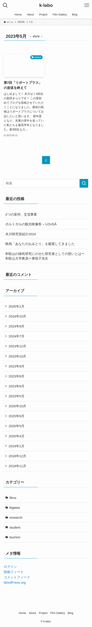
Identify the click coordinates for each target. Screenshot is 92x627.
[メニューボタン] (86, 5)
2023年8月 (16, 376)
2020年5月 (16, 426)
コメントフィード (17, 577)
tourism (14, 537)
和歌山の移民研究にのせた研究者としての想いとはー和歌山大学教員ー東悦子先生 (45, 256)
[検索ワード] (46, 183)
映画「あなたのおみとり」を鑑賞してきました (40, 244)
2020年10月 (17, 406)
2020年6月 (16, 416)
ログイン (10, 566)
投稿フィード (14, 572)
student (14, 527)
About (32, 613)
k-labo (46, 5)
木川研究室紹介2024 (20, 234)
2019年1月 (16, 446)
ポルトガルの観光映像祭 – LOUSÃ (31, 224)
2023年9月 (16, 366)
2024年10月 (17, 316)
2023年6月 (16, 386)
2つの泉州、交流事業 (21, 214)
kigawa (14, 507)
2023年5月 (16, 396)
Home (22, 613)
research (15, 517)
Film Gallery (57, 613)
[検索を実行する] (83, 183)
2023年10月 (17, 356)
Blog (70, 613)
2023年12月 (17, 346)
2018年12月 (17, 456)
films (12, 498)
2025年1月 (16, 306)
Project (43, 613)
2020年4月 (16, 436)
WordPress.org (15, 582)
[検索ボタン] (5, 5)
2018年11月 (17, 466)
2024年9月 (16, 326)
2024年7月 (16, 336)
